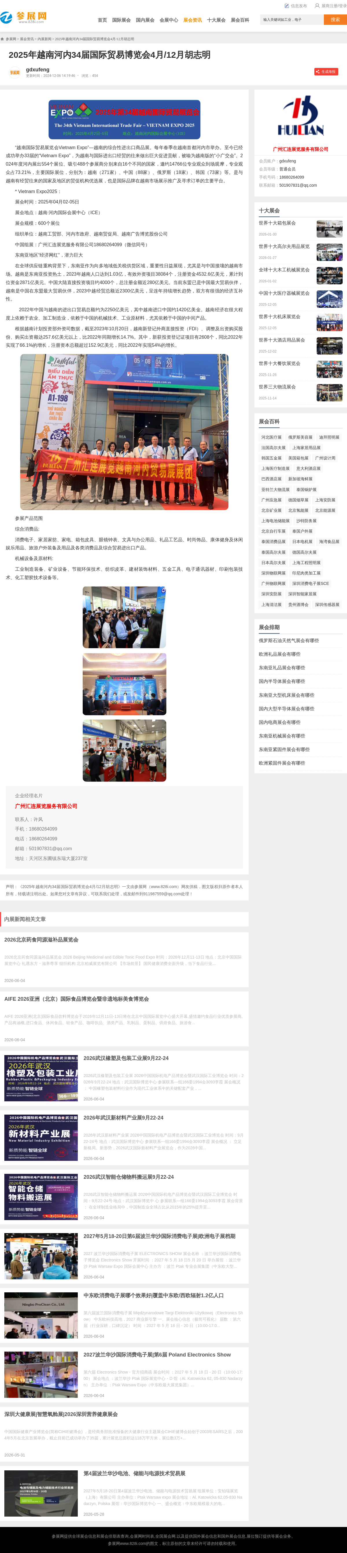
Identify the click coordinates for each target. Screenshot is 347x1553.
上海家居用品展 (306, 447)
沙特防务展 (306, 520)
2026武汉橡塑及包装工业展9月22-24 (126, 1058)
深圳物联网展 (273, 573)
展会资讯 (192, 20)
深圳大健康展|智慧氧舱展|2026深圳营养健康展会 (61, 1414)
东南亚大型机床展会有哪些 (286, 695)
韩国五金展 (271, 458)
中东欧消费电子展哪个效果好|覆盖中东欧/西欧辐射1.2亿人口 (154, 1295)
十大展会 (216, 20)
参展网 (11, 39)
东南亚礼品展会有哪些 (282, 667)
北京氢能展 (298, 510)
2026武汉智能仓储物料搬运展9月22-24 (129, 1177)
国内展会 (145, 20)
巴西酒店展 (271, 479)
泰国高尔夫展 (273, 552)
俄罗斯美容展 (300, 437)
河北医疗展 (271, 437)
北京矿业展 (271, 510)
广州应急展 (271, 500)
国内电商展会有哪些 (279, 722)
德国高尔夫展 (304, 552)
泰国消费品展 (273, 541)
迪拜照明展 (329, 437)
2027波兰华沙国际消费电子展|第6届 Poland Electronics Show (157, 1355)
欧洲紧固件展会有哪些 (282, 763)
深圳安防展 (271, 594)
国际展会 (121, 20)
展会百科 (240, 20)
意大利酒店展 (308, 468)
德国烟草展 (298, 500)
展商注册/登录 (330, 5)
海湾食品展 (329, 541)
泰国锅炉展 (306, 489)
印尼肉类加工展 (306, 573)
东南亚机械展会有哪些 (282, 735)
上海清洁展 (271, 604)
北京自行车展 (273, 531)
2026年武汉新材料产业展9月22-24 (123, 1118)
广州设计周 (325, 458)
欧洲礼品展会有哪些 (279, 654)
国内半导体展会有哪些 (282, 681)
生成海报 (328, 72)
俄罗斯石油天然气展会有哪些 (289, 640)
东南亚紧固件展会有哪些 (284, 749)
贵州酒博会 (298, 604)
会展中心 (169, 20)
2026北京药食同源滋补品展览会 (41, 940)
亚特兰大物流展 (275, 489)
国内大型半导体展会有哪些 (286, 708)
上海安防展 (325, 500)
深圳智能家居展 (302, 594)
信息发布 (296, 5)
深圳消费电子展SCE (310, 583)
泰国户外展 (302, 531)
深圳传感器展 (327, 604)
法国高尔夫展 (273, 447)
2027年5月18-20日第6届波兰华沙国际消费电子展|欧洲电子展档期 (159, 1236)
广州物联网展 (273, 583)
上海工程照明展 (306, 562)
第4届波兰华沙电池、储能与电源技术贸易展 (134, 1473)
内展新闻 (44, 39)
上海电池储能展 (275, 520)
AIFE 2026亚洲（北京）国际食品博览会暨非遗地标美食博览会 (76, 999)
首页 (102, 20)
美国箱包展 (298, 458)
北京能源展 (325, 510)
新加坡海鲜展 (300, 479)
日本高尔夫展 (273, 562)
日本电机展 (302, 541)
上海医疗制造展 (275, 468)
